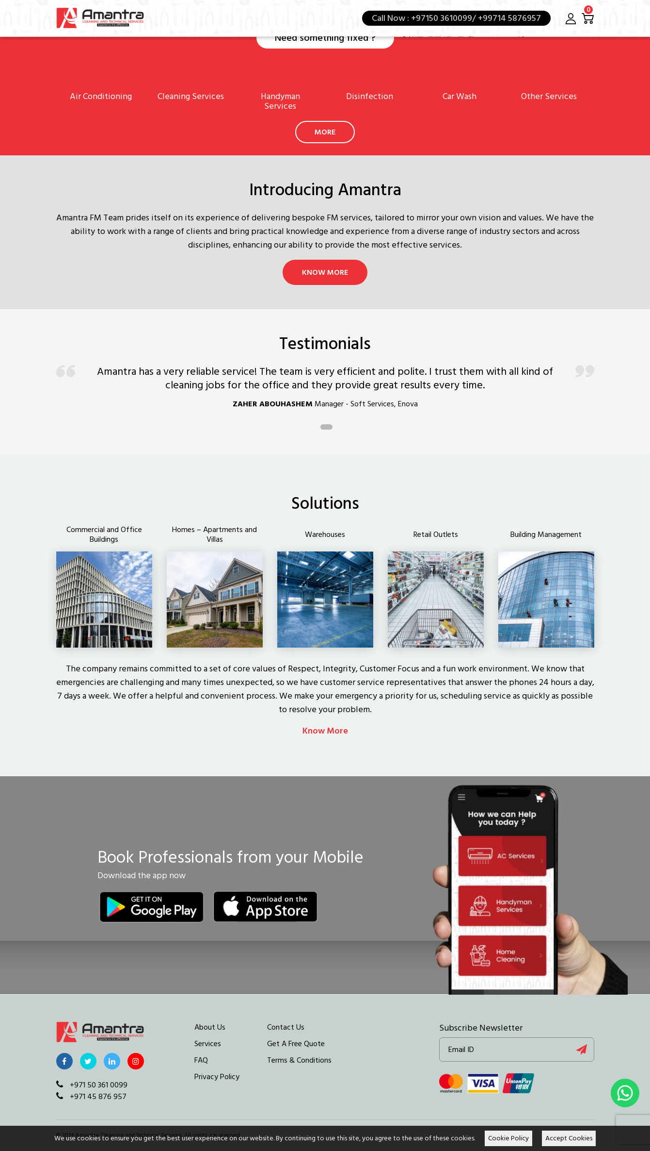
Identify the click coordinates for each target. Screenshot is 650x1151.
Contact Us (285, 1027)
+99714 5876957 (508, 18)
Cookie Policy (508, 1138)
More (325, 132)
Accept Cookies (568, 1138)
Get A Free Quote (296, 1043)
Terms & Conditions (299, 1060)
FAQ (201, 1060)
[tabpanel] (325, 391)
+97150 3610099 (441, 18)
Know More (325, 272)
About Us (209, 1027)
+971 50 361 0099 (91, 1085)
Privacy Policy (216, 1076)
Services (207, 1043)
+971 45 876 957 (91, 1096)
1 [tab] (326, 427)
